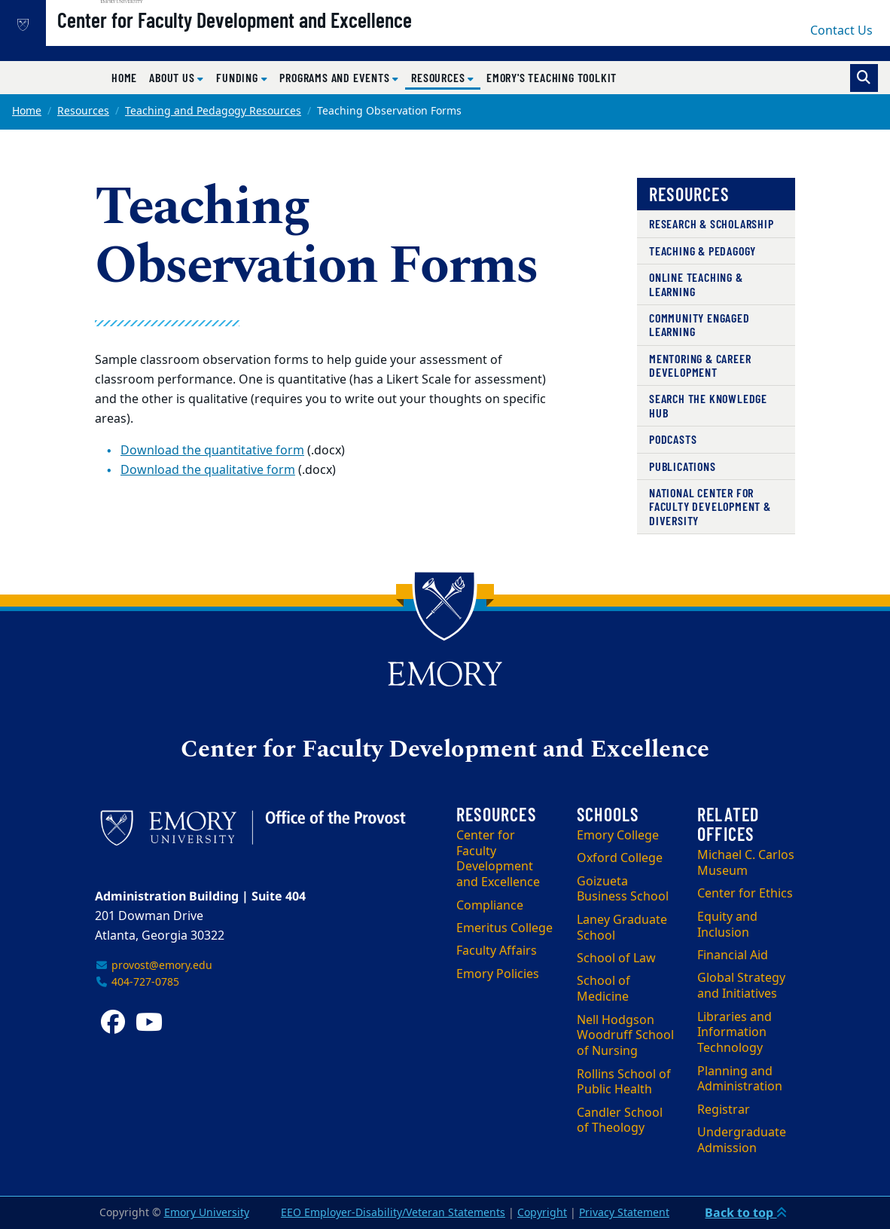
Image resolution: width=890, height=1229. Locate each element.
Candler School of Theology (620, 1121)
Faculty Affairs (496, 951)
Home (124, 77)
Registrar (723, 1110)
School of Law (616, 958)
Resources (83, 111)
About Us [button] (173, 77)
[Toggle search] (864, 78)
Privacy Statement (624, 1213)
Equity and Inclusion (727, 925)
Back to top (746, 1212)
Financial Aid (732, 955)
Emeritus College (504, 928)
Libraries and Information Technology (734, 1033)
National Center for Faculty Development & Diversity (710, 506)
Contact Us (841, 31)
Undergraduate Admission (741, 1140)
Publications (682, 466)
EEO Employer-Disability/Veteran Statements (393, 1213)
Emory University (206, 1213)
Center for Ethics (745, 894)
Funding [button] (238, 77)
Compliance (489, 906)
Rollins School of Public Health (624, 1082)
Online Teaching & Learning (696, 284)
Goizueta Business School (623, 889)
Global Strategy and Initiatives (741, 986)
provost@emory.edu (153, 966)
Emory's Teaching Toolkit (551, 77)
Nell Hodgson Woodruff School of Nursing (625, 1036)
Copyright (542, 1213)
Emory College (618, 836)
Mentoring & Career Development (700, 365)
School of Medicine (603, 989)
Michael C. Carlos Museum (745, 863)
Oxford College (620, 858)
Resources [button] (445, 76)
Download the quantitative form (212, 451)
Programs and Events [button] (335, 77)
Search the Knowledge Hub (708, 405)
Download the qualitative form (207, 470)
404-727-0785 (137, 982)
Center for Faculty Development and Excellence (282, 38)
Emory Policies (497, 974)
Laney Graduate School (622, 928)
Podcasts (672, 439)
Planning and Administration (739, 1079)
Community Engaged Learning (699, 324)
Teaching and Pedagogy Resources (213, 111)
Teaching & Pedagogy (702, 250)
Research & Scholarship (711, 223)
